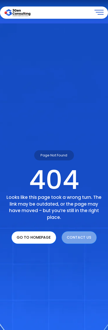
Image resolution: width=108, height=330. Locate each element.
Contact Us (79, 237)
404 (54, 180)
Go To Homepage (34, 237)
